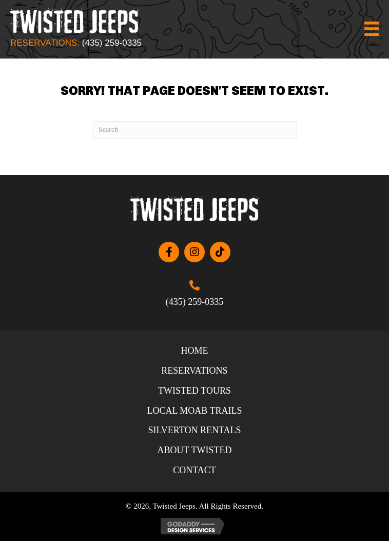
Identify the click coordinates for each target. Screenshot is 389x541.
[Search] (194, 130)
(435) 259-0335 (112, 43)
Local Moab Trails (194, 410)
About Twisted (195, 450)
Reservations (194, 370)
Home (194, 350)
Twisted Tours (194, 390)
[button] (169, 252)
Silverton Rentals (194, 430)
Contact (194, 470)
